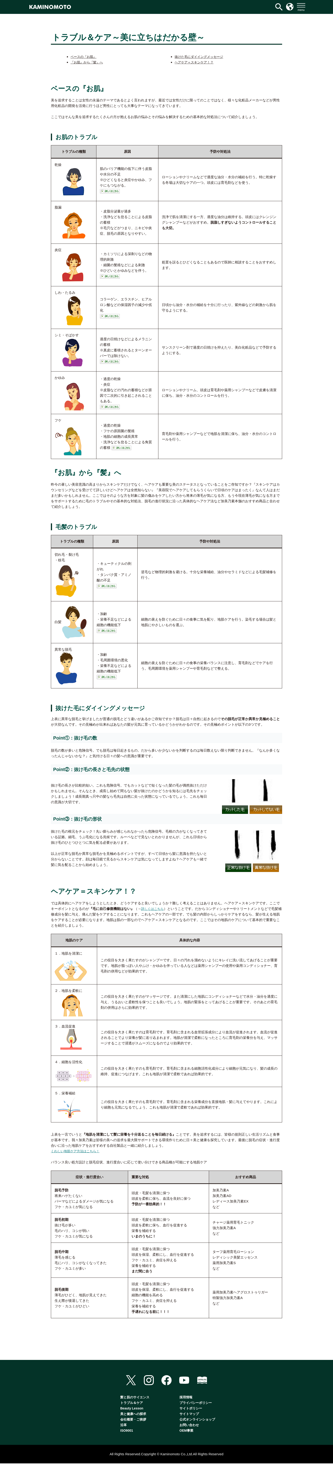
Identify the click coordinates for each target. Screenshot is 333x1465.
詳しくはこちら (153, 909)
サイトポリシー (190, 1410)
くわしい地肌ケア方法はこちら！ (77, 1151)
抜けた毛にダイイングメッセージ (201, 57)
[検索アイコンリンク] (279, 7)
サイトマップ (189, 1415)
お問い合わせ (189, 1426)
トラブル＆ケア (131, 1404)
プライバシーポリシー (195, 1404)
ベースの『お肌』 (84, 57)
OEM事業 (186, 1432)
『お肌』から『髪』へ (88, 62)
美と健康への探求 (133, 1415)
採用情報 (185, 1399)
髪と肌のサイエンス (134, 1399)
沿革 (123, 1426)
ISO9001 (126, 1432)
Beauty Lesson (131, 1410)
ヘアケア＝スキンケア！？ (195, 62)
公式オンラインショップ (197, 1421)
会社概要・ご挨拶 (133, 1421)
